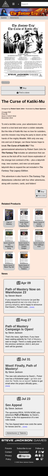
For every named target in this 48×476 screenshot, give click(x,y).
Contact (8, 452)
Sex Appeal (13, 405)
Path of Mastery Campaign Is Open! (19, 328)
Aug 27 (23, 320)
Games (4, 18)
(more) (32, 307)
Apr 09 (24, 283)
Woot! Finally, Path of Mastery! (21, 367)
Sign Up (24, 456)
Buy (23, 88)
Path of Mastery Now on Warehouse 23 (22, 291)
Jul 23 (23, 399)
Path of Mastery (34, 339)
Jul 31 (23, 359)
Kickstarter (25, 300)
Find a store (23, 93)
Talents (23, 433)
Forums (8, 448)
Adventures (14, 18)
